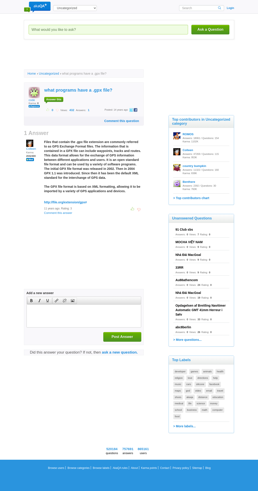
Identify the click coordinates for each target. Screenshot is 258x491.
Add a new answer (40, 293)
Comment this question (121, 121)
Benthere (189, 181)
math (204, 410)
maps (178, 390)
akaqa (189, 397)
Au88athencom (187, 280)
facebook (214, 384)
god (188, 390)
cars (188, 384)
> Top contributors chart (191, 198)
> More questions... (187, 339)
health (220, 371)
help (215, 378)
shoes (178, 397)
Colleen (31, 145)
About (134, 468)
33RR (180, 267)
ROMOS (188, 134)
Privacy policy (181, 468)
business (192, 410)
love (190, 378)
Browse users (56, 468)
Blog (208, 468)
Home (31, 73)
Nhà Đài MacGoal (188, 255)
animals (207, 371)
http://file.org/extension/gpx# (65, 202)
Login (230, 8)
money (214, 403)
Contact (164, 468)
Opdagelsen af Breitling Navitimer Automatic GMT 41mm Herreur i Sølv (201, 310)
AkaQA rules (120, 468)
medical (179, 403)
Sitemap (197, 468)
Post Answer (122, 337)
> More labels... (184, 426)
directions (202, 378)
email (209, 390)
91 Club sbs (184, 229)
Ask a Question (210, 29)
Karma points (149, 468)
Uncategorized (49, 73)
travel (220, 390)
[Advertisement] (105, 58)
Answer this (53, 99)
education (218, 397)
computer (217, 410)
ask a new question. (120, 352)
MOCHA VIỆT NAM (189, 242)
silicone (200, 384)
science (201, 403)
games (194, 371)
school (178, 410)
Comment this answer (58, 213)
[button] (31, 300)
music (178, 384)
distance (202, 397)
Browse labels (101, 468)
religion (179, 378)
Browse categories (79, 468)
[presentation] (31, 300)
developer (180, 371)
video (198, 390)
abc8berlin (183, 327)
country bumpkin (194, 166)
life (189, 403)
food (177, 416)
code (34, 94)
